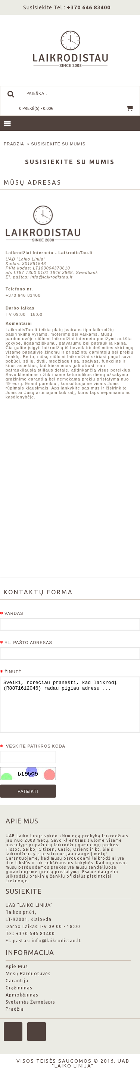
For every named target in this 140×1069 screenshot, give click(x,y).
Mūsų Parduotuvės (28, 973)
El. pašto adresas (28, 642)
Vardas (13, 613)
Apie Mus (17, 966)
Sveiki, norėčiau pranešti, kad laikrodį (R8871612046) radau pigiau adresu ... (70, 705)
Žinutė (13, 671)
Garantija (17, 980)
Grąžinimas (19, 987)
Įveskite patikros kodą (34, 746)
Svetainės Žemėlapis (30, 1001)
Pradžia (14, 144)
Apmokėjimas (22, 994)
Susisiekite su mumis (58, 144)
